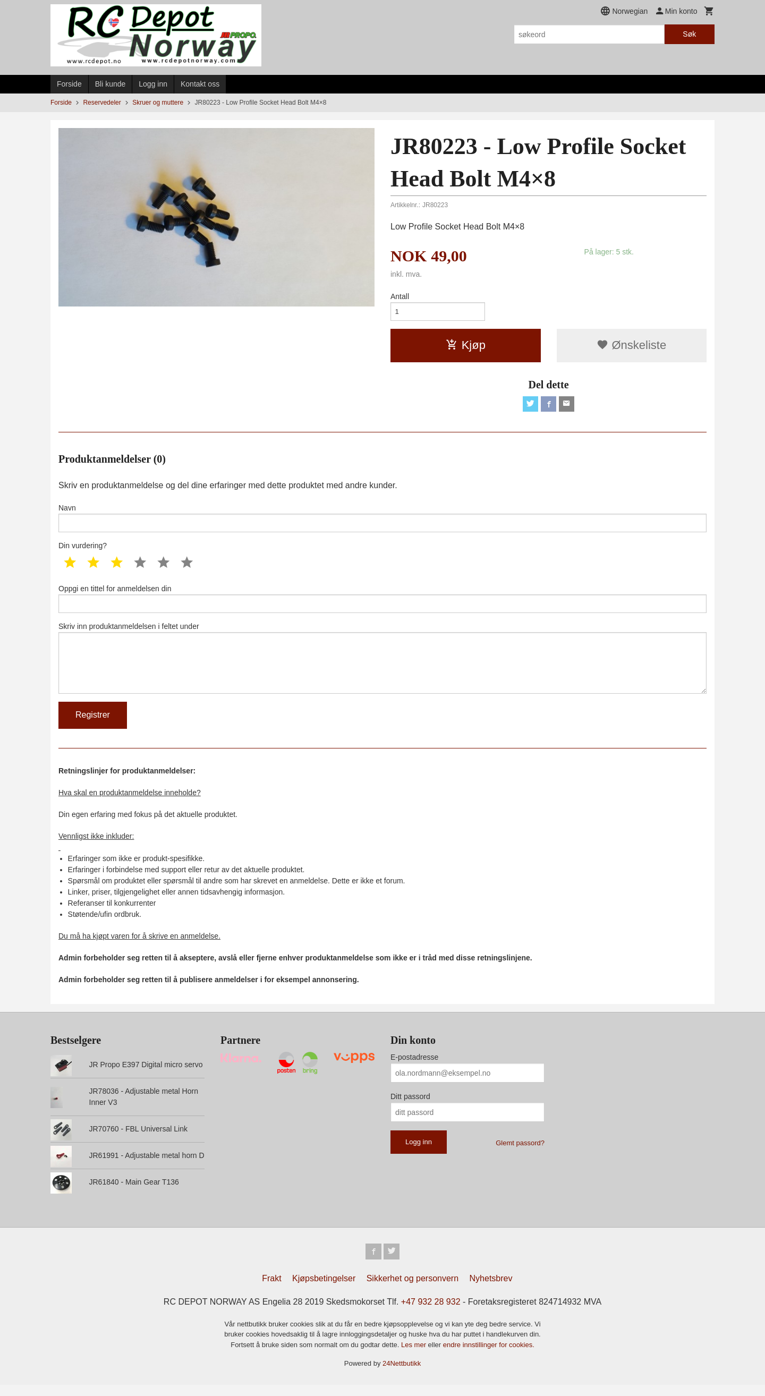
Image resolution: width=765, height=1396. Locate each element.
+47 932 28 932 (431, 1312)
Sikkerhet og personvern (412, 1289)
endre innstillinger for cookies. (488, 1356)
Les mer (414, 1356)
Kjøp (466, 346)
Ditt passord (410, 1106)
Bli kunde (110, 84)
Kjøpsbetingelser (323, 1289)
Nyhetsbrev (491, 1289)
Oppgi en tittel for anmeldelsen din (382, 603)
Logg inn (153, 84)
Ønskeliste (631, 346)
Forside (69, 84)
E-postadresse (414, 1067)
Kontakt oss (200, 84)
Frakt (271, 1289)
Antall (399, 296)
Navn (382, 521)
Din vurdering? (82, 550)
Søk (689, 34)
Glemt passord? (520, 1153)
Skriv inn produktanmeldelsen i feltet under (382, 665)
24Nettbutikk (401, 1374)
